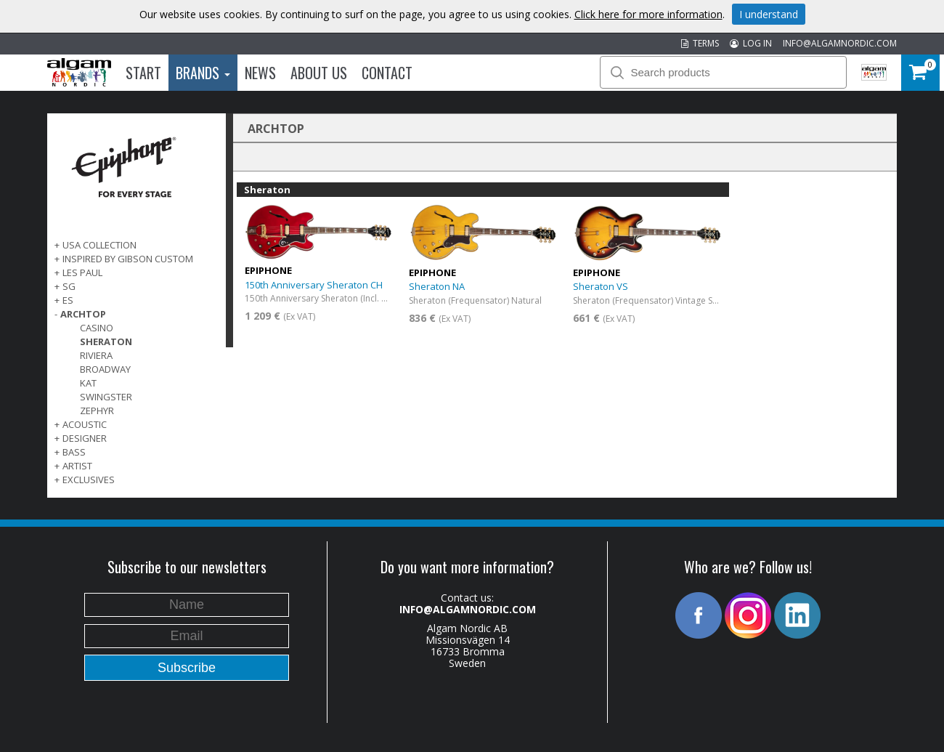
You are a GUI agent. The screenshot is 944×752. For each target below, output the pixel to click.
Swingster (106, 396)
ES (67, 300)
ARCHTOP (83, 313)
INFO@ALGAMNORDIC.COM (840, 43)
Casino (96, 327)
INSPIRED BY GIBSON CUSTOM (127, 258)
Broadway (105, 369)
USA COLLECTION (99, 244)
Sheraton (106, 341)
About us (318, 73)
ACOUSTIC (84, 424)
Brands (203, 73)
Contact (387, 73)
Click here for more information (648, 14)
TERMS (700, 43)
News (260, 73)
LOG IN (751, 43)
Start (143, 73)
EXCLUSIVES (88, 479)
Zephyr (97, 410)
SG (69, 286)
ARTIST (77, 465)
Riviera (96, 355)
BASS (74, 451)
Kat (88, 382)
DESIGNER (84, 438)
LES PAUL (82, 272)
